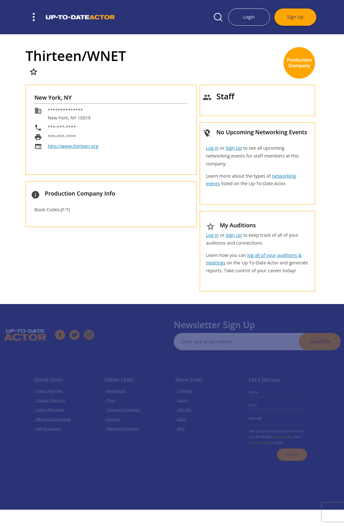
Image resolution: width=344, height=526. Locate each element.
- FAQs (183, 419)
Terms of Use (208, 521)
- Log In (184, 403)
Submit (289, 449)
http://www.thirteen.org (73, 146)
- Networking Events (122, 427)
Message (258, 418)
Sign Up (295, 17)
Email (256, 407)
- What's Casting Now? (53, 419)
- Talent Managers (50, 411)
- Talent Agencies (49, 395)
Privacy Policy (282, 434)
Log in (212, 148)
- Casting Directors (50, 403)
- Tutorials (186, 395)
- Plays (112, 403)
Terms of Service (263, 438)
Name (257, 396)
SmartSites (144, 521)
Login (249, 17)
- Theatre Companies (123, 411)
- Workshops (117, 395)
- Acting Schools (48, 427)
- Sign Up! (185, 411)
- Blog (183, 427)
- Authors (114, 419)
